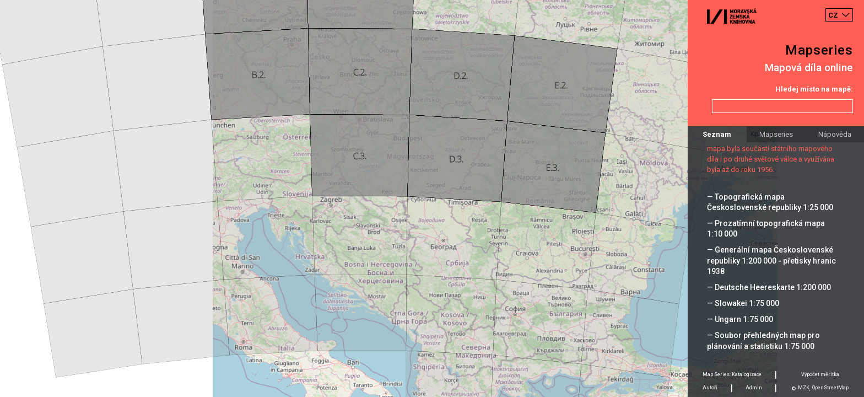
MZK (803, 387)
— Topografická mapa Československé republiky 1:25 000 (770, 202)
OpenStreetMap (830, 387)
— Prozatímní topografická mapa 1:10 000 (766, 228)
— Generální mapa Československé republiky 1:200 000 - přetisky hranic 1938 (771, 260)
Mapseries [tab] (776, 134)
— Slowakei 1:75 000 (743, 303)
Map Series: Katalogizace (732, 374)
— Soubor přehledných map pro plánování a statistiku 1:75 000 (763, 340)
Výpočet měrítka (820, 374)
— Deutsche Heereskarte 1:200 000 (769, 287)
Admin (754, 387)
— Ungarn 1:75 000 (740, 319)
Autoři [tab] (710, 387)
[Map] (432, 198)
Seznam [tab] (717, 134)
